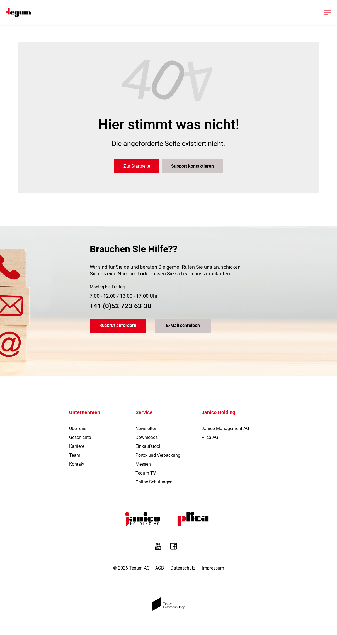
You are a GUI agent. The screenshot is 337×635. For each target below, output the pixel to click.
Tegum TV (145, 473)
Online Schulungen (154, 482)
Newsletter (145, 428)
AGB (159, 568)
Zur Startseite (136, 166)
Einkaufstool (147, 446)
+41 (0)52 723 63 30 (120, 306)
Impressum (213, 568)
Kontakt (76, 464)
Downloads (146, 437)
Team (74, 455)
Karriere (76, 446)
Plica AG (210, 437)
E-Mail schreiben (183, 325)
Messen (143, 464)
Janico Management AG (225, 428)
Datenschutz (183, 568)
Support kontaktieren (192, 166)
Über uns (77, 428)
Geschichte (80, 437)
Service (143, 412)
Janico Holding (218, 412)
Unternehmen (84, 412)
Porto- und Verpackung (157, 455)
